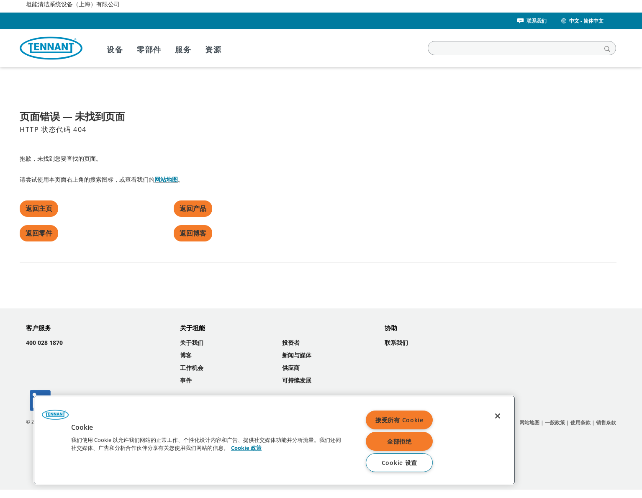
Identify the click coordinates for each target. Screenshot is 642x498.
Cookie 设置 (399, 463)
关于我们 (191, 343)
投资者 (291, 343)
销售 (601, 422)
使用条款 (580, 422)
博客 (186, 355)
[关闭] (497, 416)
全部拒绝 (399, 441)
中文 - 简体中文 (581, 20)
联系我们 (531, 20)
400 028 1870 (44, 343)
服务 (183, 49)
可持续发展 (296, 380)
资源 (213, 49)
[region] (274, 440)
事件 (186, 380)
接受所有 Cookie (399, 420)
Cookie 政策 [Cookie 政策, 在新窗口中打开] (246, 448)
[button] (55, 417)
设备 (115, 49)
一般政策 (555, 422)
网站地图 (166, 179)
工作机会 (191, 368)
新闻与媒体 (296, 355)
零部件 (149, 49)
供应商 (291, 368)
